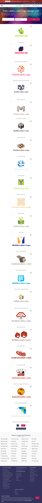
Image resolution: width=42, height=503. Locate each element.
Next (23, 425)
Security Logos (34, 451)
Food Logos (13, 455)
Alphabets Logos (4, 443)
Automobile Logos (4, 446)
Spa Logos (34, 455)
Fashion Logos (14, 448)
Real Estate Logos (35, 446)
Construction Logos (14, 438)
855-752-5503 (31, 3)
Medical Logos (24, 460)
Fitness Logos (13, 453)
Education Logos (14, 443)
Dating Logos (13, 441)
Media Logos (23, 458)
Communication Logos (5, 458)
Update (33, 19)
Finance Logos (13, 451)
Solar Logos (34, 453)
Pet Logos (33, 441)
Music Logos (34, 438)
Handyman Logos (24, 438)
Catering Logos (3, 451)
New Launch (7, 1)
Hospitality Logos (24, 441)
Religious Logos (35, 448)
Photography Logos (35, 443)
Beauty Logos (3, 448)
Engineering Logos (14, 446)
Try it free (34, 1)
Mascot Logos (24, 455)
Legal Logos (23, 451)
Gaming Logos (14, 458)
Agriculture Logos (4, 441)
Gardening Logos (14, 460)
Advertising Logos (4, 438)
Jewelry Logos (24, 448)
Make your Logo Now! (21, 428)
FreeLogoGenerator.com (16, 1)
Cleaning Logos (3, 453)
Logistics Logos (24, 453)
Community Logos (4, 455)
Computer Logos (4, 460)
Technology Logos (35, 460)
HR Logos (23, 443)
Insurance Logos (24, 446)
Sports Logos (34, 458)
